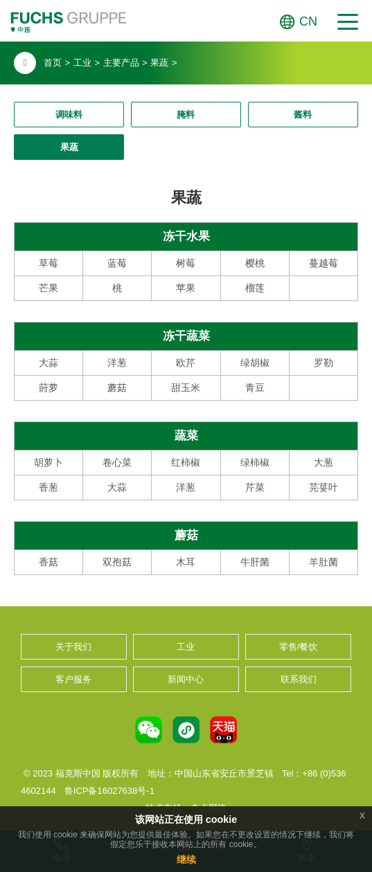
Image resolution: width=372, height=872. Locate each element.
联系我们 (299, 679)
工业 (82, 62)
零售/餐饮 (298, 647)
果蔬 (159, 62)
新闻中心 (186, 679)
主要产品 (121, 62)
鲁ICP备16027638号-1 (109, 790)
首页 (53, 62)
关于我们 (73, 647)
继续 (186, 859)
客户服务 (73, 679)
